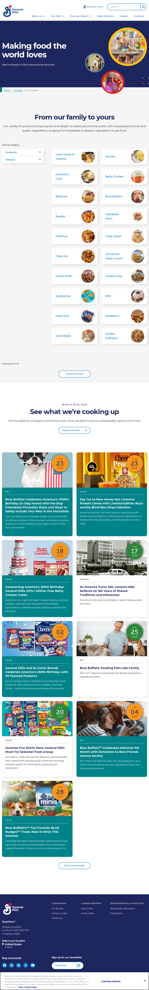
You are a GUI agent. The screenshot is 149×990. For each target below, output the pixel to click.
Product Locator (60, 913)
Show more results (74, 865)
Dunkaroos (74, 296)
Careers (124, 16)
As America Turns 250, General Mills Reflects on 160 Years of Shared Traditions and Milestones (111, 578)
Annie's (124, 157)
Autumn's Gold (74, 177)
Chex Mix (74, 256)
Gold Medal (74, 336)
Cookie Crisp (124, 276)
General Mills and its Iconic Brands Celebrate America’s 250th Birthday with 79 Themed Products (37, 659)
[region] (74, 981)
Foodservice (116, 913)
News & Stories (105, 16)
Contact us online (11, 927)
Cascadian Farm (124, 216)
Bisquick (74, 196)
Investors (139, 16)
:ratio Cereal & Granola (74, 157)
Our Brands (57, 908)
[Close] (145, 981)
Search (115, 7)
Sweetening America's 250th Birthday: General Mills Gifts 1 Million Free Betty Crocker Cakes (37, 578)
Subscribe (60, 965)
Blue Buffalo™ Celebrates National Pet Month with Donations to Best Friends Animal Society (111, 739)
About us (37, 16)
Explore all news (71, 430)
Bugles (74, 216)
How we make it (79, 16)
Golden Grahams (124, 336)
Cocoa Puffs (74, 276)
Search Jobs (87, 908)
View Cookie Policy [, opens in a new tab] (27, 987)
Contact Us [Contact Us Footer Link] (57, 918)
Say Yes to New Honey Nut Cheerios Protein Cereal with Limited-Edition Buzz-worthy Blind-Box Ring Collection (111, 494)
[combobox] (124, 7)
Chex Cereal (124, 236)
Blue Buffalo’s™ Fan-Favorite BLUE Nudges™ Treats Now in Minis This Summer (37, 819)
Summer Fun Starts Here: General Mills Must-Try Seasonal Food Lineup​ (37, 739)
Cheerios (74, 236)
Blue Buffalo (124, 196)
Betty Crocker (124, 177)
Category (10, 159)
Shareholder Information (122, 908)
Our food (56, 16)
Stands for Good (95, 6)
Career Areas (87, 913)
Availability (11, 152)
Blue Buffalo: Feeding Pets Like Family (111, 659)
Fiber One (74, 316)
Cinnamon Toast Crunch (124, 256)
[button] (143, 7)
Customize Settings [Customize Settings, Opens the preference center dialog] (110, 981)
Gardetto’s (124, 316)
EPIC (124, 296)
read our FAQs (12, 933)
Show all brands (74, 374)
